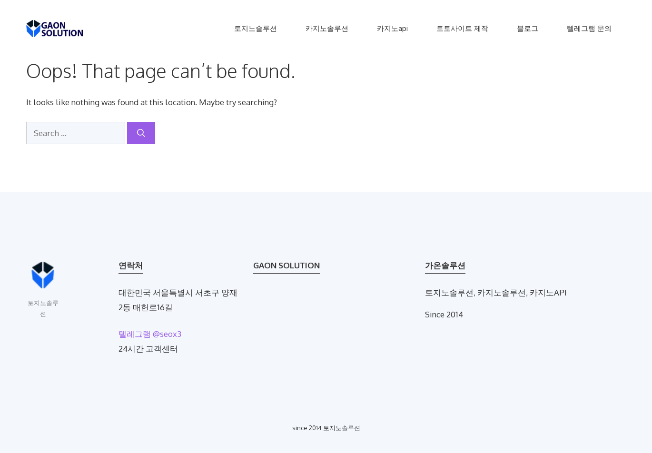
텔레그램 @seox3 (150, 334)
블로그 (527, 28)
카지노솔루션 (327, 28)
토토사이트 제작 (462, 28)
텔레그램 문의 (589, 28)
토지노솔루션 (255, 28)
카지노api (392, 28)
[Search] (141, 133)
